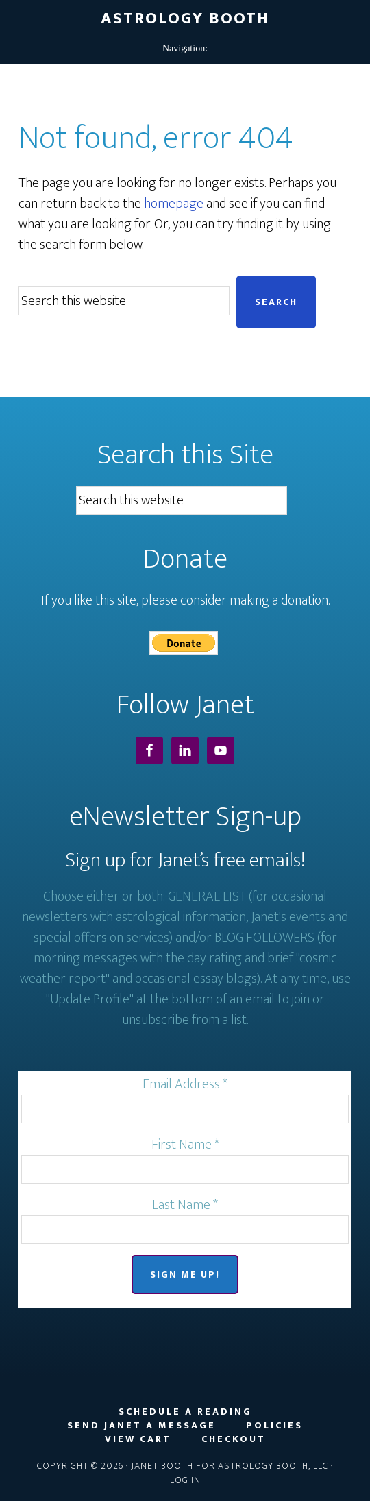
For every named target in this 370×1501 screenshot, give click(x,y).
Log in (185, 1480)
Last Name (185, 1205)
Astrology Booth (185, 18)
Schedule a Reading (185, 1412)
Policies (274, 1425)
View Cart (138, 1439)
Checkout (233, 1439)
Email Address (185, 1084)
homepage (174, 203)
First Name (185, 1144)
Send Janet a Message (141, 1425)
